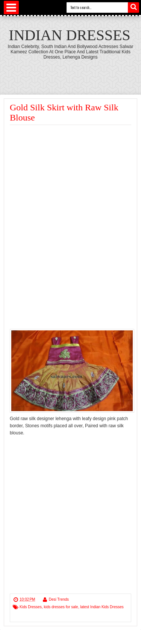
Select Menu (11, 7)
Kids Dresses (31, 607)
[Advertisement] (73, 181)
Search (133, 7)
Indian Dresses (69, 35)
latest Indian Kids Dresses (102, 607)
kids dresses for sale (61, 607)
